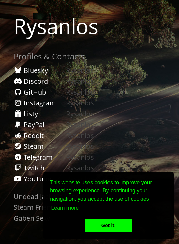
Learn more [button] (65, 208)
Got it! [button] (108, 225)
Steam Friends (36, 207)
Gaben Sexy (32, 218)
